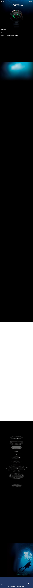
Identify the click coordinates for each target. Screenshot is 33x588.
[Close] (31, 579)
